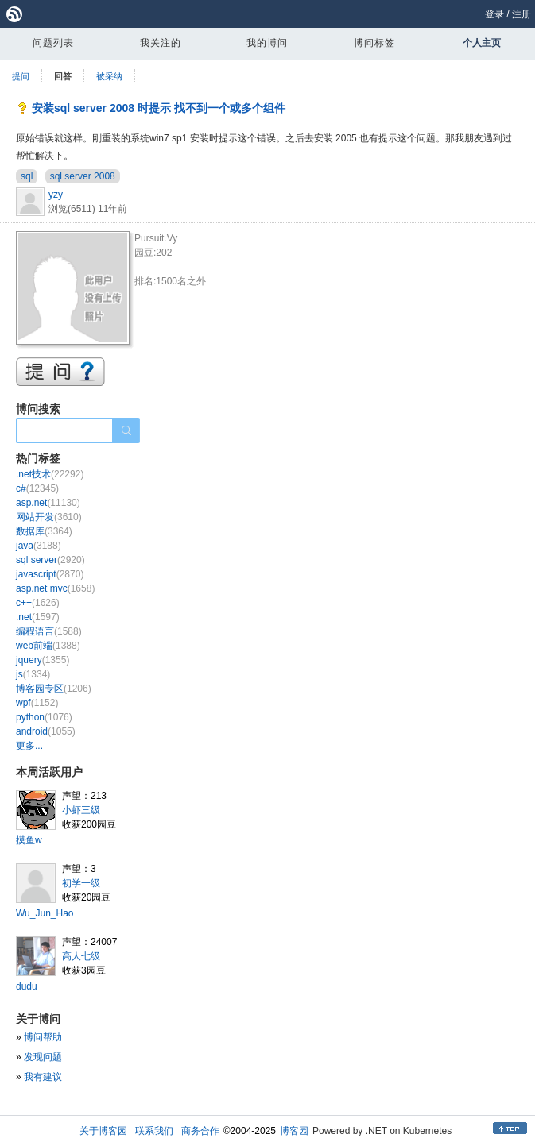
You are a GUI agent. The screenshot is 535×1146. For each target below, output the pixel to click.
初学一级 (81, 883)
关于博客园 (103, 1130)
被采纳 (109, 76)
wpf (37, 702)
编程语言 (49, 631)
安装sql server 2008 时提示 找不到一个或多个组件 (158, 108)
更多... (29, 745)
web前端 (48, 645)
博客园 (294, 1130)
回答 (63, 76)
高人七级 (81, 956)
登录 (494, 14)
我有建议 (43, 1076)
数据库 (44, 531)
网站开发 (49, 517)
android (46, 731)
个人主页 (482, 42)
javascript (49, 574)
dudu (26, 986)
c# (37, 488)
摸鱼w (29, 840)
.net (38, 617)
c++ (38, 602)
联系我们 (154, 1130)
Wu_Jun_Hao (45, 913)
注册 (521, 14)
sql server (50, 559)
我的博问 (267, 42)
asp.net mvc (55, 588)
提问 (20, 76)
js (33, 674)
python (44, 717)
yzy (55, 194)
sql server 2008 (82, 176)
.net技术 (49, 474)
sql (27, 176)
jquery (42, 660)
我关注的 (160, 42)
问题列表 (53, 42)
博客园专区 (53, 688)
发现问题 (43, 1057)
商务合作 (200, 1130)
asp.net (48, 502)
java (38, 545)
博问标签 (374, 42)
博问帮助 (43, 1037)
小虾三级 (81, 810)
